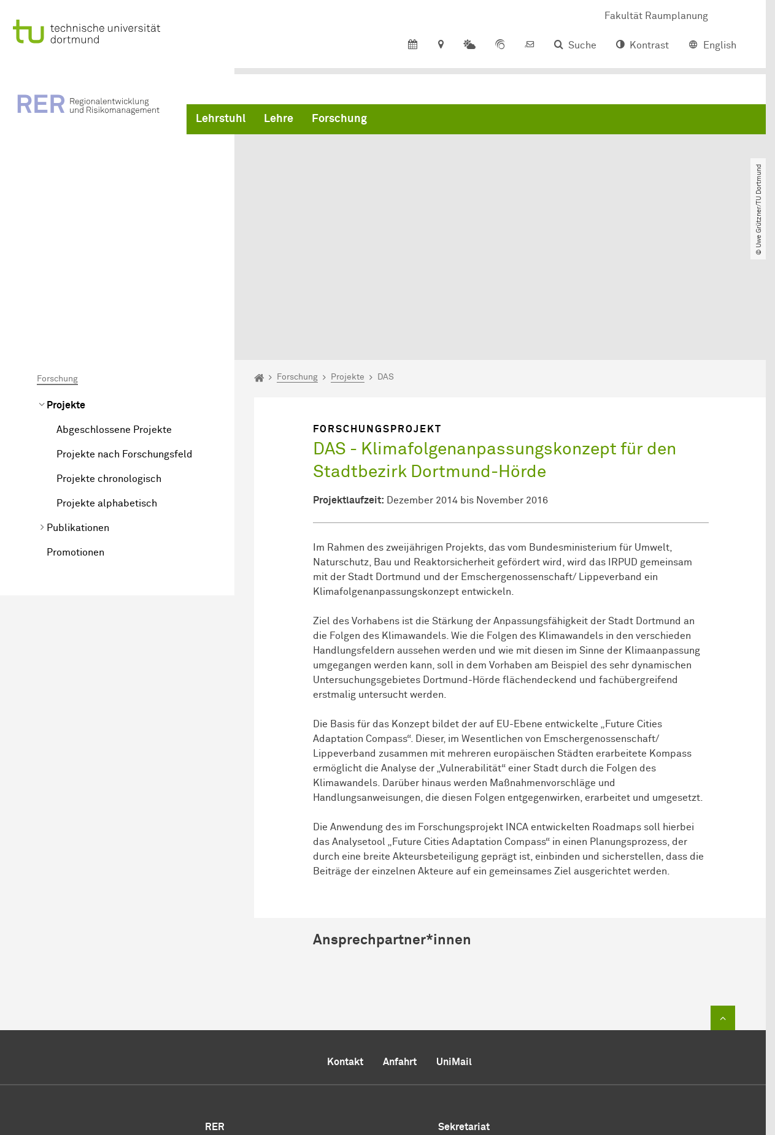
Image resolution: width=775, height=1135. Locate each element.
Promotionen (75, 430)
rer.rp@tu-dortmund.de (526, 1055)
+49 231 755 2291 (530, 1024)
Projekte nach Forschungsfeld (124, 332)
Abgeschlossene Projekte (114, 308)
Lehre (278, 122)
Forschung (339, 122)
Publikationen (78, 406)
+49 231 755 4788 (512, 1040)
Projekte (66, 283)
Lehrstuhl (220, 122)
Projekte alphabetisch (106, 381)
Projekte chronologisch (108, 357)
